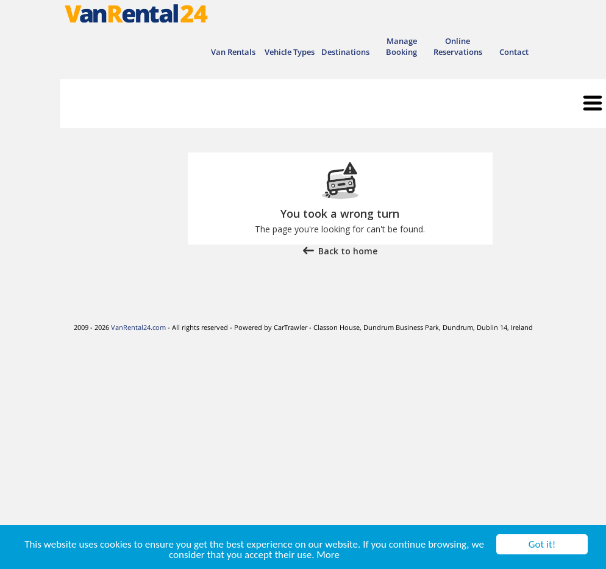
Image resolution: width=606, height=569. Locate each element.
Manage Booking (401, 46)
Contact (514, 51)
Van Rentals (233, 51)
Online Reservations (457, 46)
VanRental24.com (138, 327)
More (328, 555)
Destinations (345, 51)
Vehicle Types (290, 51)
